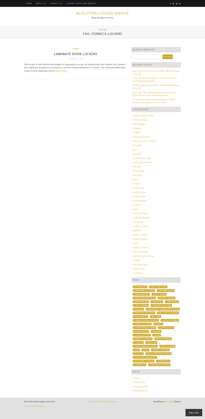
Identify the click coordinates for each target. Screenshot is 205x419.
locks (135, 209)
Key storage (138, 171)
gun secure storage (142, 158)
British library (166, 298)
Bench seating (140, 120)
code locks (172, 302)
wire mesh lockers (143, 361)
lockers (75, 49)
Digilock (138, 309)
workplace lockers (160, 365)
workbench (163, 361)
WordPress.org (140, 391)
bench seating (141, 294)
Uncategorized (140, 264)
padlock (137, 230)
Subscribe (194, 412)
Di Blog (168, 401)
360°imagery (140, 287)
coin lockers (141, 305)
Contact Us (56, 3)
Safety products (140, 247)
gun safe (137, 154)
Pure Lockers (167, 346)
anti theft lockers (144, 291)
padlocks (151, 342)
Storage (137, 260)
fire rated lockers (168, 313)
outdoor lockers (141, 226)
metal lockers (163, 339)
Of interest (138, 222)
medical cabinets (141, 218)
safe (136, 350)
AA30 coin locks (158, 287)
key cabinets (140, 317)
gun (135, 149)
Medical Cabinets (143, 339)
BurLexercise (141, 302)
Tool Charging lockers (159, 354)
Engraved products (144, 313)
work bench (139, 269)
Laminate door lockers (75, 54)
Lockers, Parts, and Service (81, 3)
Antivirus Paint (166, 291)
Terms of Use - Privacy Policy (102, 401)
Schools (138, 354)
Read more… (61, 71)
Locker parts (139, 196)
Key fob (137, 166)
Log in (136, 378)
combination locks (161, 305)
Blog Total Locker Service (102, 13)
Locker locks (139, 192)
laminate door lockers (146, 320)
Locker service (140, 201)
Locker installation (144, 328)
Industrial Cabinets (142, 162)
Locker (136, 184)
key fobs (156, 317)
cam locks (157, 302)
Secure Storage (140, 252)
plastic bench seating (145, 346)
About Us (41, 3)
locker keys (138, 188)
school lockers (161, 350)
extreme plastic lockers (144, 141)
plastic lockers (140, 235)
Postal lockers (140, 239)
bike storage (139, 124)
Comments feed (140, 386)
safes (135, 243)
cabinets (137, 128)
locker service (142, 335)
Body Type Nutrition (144, 298)
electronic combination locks (163, 309)
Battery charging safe (143, 115)
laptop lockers (170, 320)
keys (135, 179)
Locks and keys (140, 213)
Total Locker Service (145, 357)
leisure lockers (142, 324)
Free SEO (137, 145)
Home (29, 3)
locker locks (166, 328)
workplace (138, 273)
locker (158, 324)
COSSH (136, 132)
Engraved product (142, 137)
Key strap (137, 175)
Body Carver (159, 294)
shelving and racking (143, 256)
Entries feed (139, 382)
